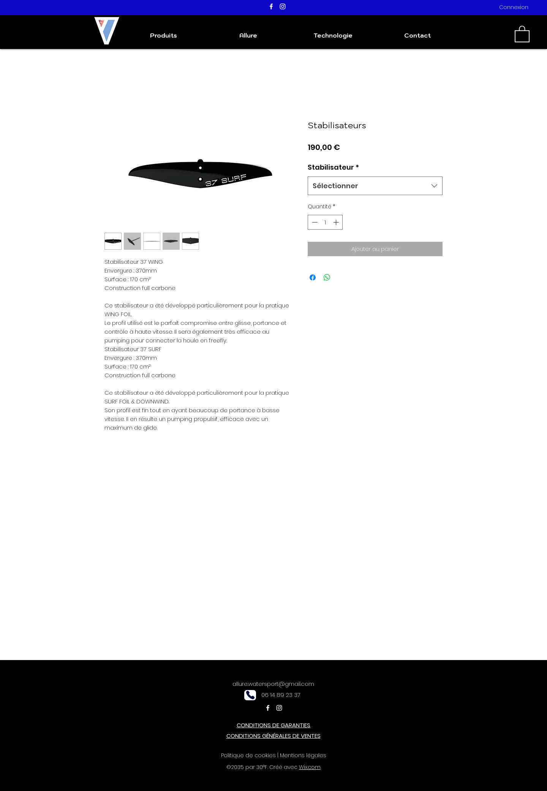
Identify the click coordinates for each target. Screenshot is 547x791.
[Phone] (250, 695)
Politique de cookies (248, 755)
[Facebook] (271, 6)
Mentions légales (303, 755)
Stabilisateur (333, 167)
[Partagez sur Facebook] (312, 277)
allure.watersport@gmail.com (273, 684)
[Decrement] (314, 222)
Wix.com (310, 767)
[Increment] (337, 222)
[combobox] (375, 185)
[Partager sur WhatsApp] (327, 277)
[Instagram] (282, 6)
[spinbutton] (325, 222)
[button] (522, 33)
